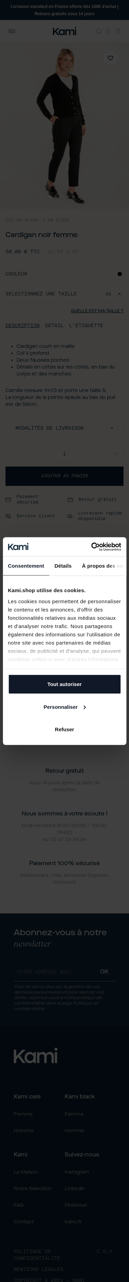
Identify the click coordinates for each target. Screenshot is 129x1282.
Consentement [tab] (26, 566)
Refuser (64, 729)
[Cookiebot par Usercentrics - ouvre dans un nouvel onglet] (92, 546)
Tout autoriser (64, 684)
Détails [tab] (63, 566)
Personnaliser (65, 706)
